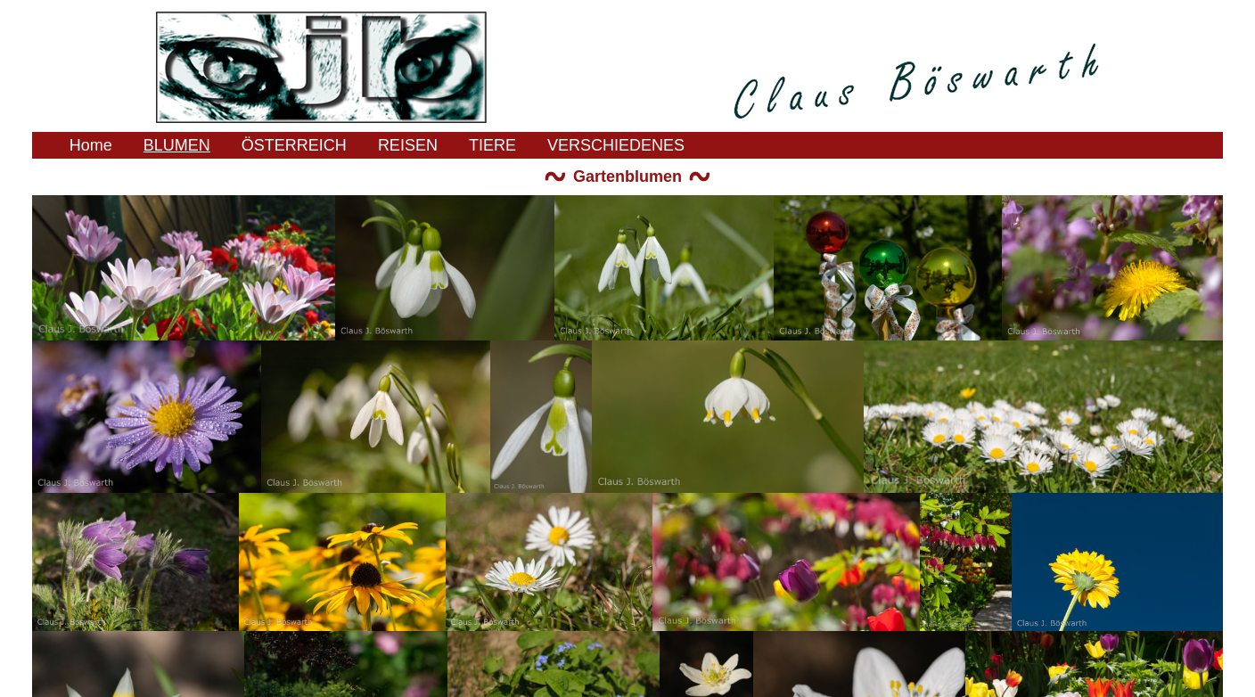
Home (91, 145)
